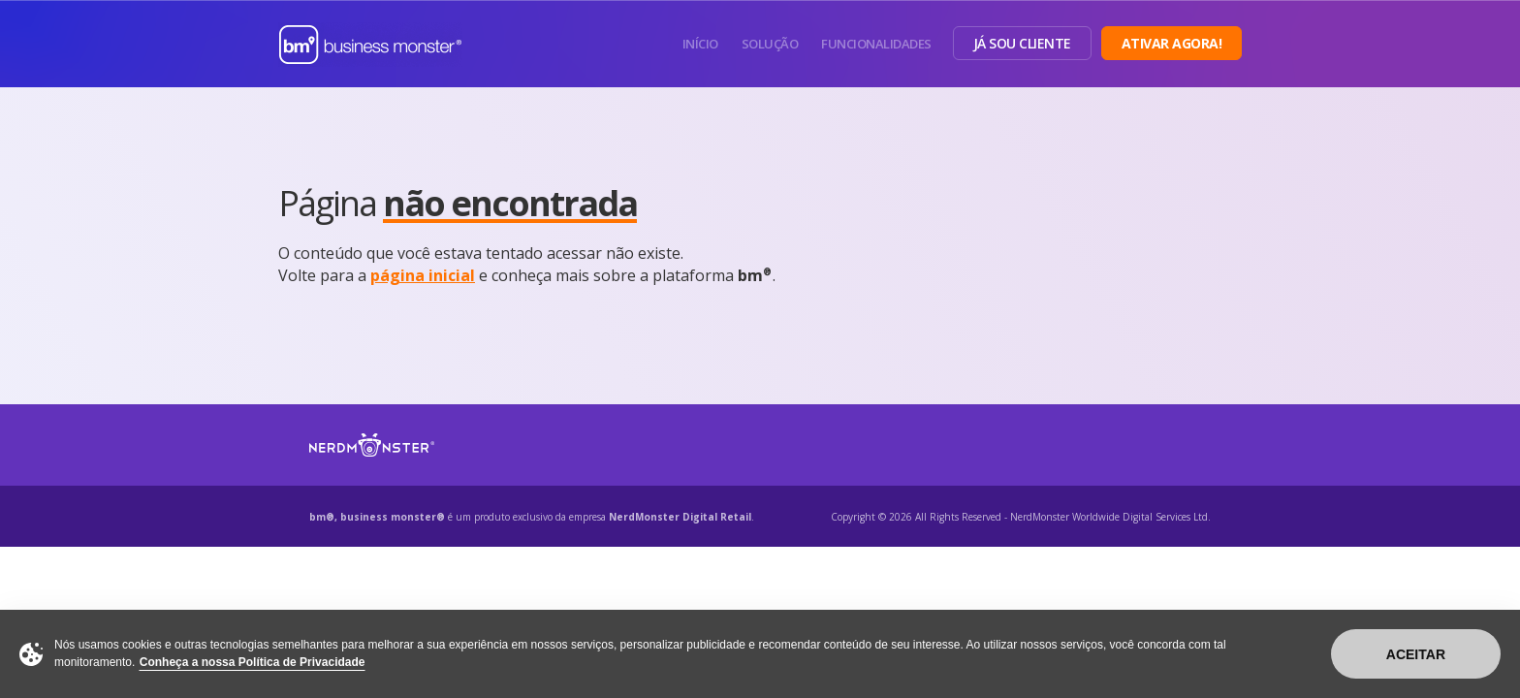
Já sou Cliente (1022, 43)
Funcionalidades (876, 43)
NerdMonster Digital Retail (680, 517)
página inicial (422, 275)
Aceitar (1415, 654)
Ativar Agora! (1172, 43)
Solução (770, 43)
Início (700, 43)
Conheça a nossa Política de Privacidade (252, 662)
